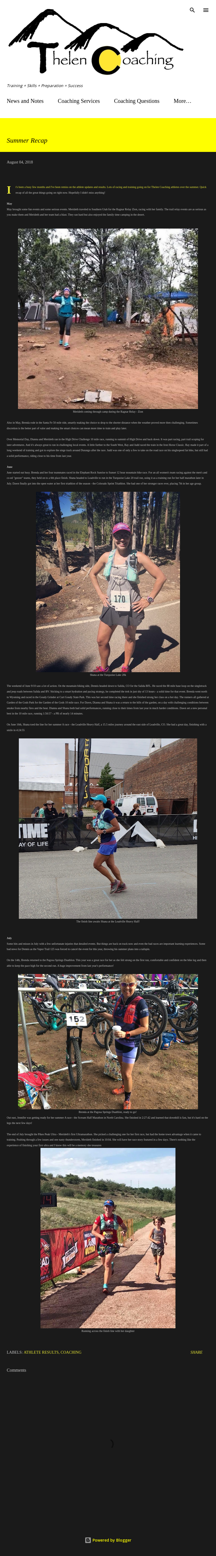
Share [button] (196, 1352)
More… (183, 101)
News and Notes (25, 101)
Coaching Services (79, 101)
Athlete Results (41, 1352)
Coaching (71, 1352)
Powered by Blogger (108, 1540)
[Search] (192, 10)
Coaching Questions (136, 101)
